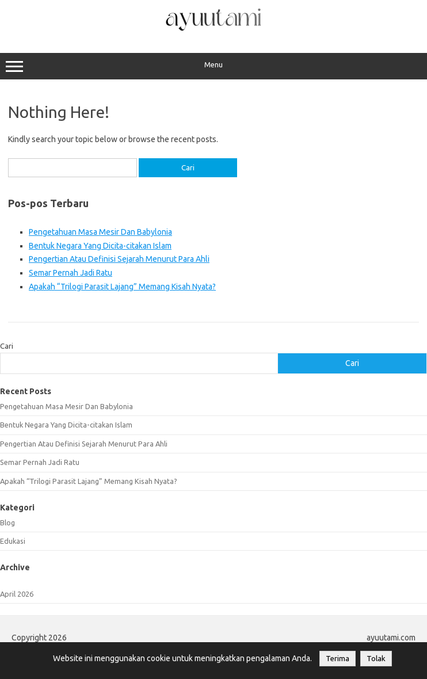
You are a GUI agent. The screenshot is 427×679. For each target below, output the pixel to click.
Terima (337, 658)
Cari (6, 346)
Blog (7, 522)
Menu (213, 66)
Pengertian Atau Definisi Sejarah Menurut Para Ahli (119, 259)
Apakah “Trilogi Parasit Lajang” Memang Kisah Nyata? (122, 286)
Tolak (376, 658)
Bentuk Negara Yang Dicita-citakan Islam (100, 245)
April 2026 (16, 594)
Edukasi (12, 541)
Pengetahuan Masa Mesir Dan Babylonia (100, 231)
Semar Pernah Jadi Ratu (70, 272)
